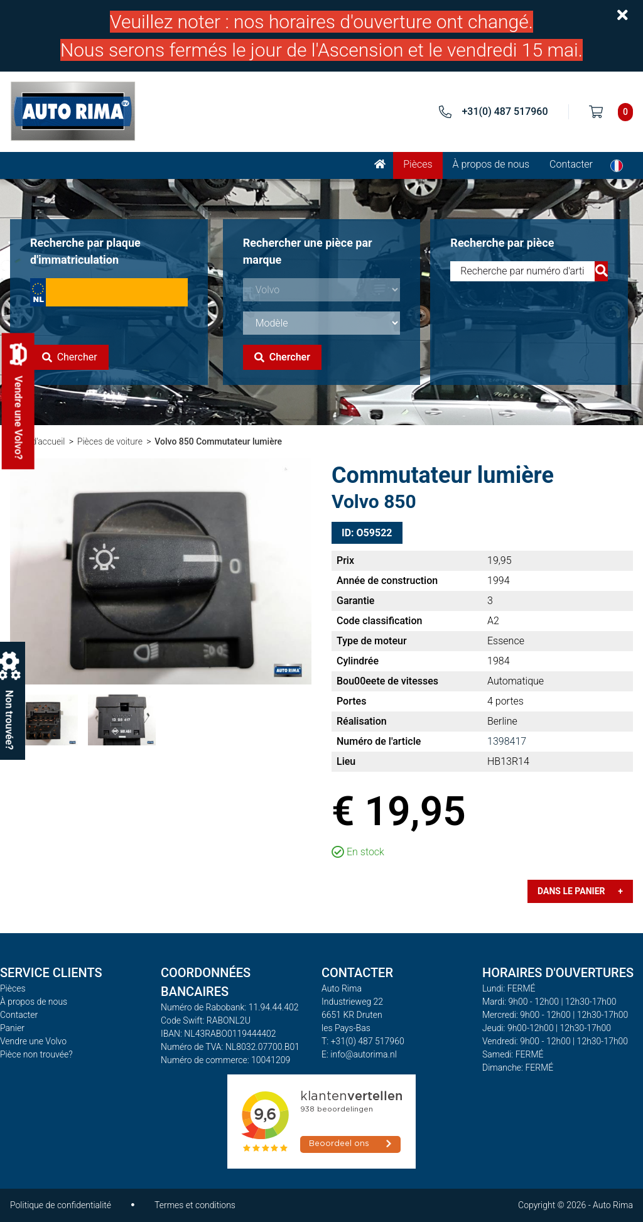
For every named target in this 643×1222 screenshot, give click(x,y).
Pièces (417, 164)
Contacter (571, 164)
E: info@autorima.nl (359, 1054)
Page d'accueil (37, 441)
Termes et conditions (194, 1205)
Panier (12, 1028)
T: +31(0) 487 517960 (363, 1041)
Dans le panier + (580, 891)
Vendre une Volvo (33, 1041)
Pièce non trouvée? (36, 1054)
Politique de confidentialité (60, 1205)
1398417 (506, 741)
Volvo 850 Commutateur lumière (218, 441)
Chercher (69, 357)
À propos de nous (491, 164)
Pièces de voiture (110, 441)
